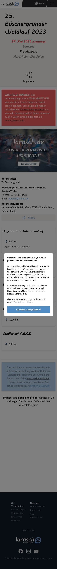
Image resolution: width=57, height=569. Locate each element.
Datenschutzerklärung (23, 302)
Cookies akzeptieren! (28, 309)
